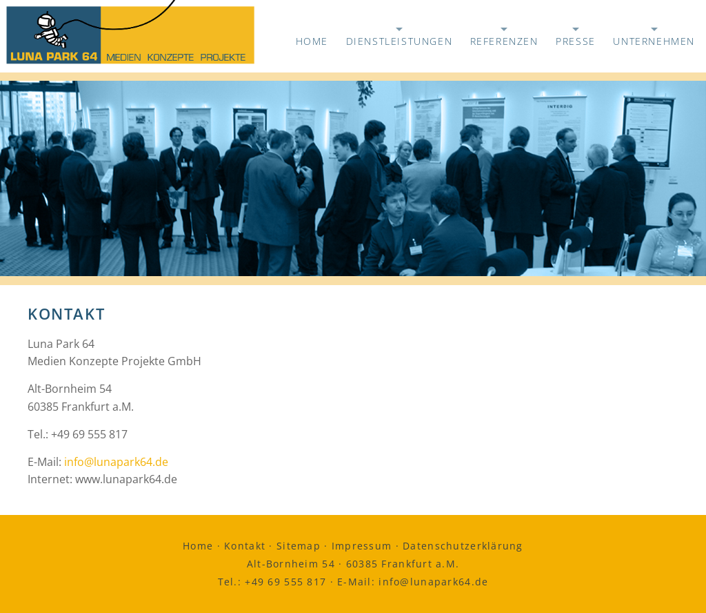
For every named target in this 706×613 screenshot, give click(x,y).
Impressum (362, 545)
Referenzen (504, 38)
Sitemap (298, 545)
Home (312, 41)
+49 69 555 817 (285, 581)
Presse (576, 38)
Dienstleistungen (399, 38)
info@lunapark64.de (116, 461)
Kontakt (244, 545)
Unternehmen (654, 38)
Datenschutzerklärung (463, 545)
